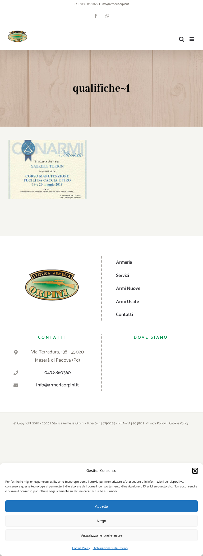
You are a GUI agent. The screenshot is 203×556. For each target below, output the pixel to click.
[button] (195, 470)
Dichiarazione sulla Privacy (110, 548)
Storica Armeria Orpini (68, 423)
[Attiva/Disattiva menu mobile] (192, 39)
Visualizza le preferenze (102, 535)
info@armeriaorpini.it (115, 4)
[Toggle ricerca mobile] (181, 39)
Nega (101, 521)
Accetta (101, 506)
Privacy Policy (156, 423)
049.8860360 (89, 4)
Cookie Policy (81, 548)
